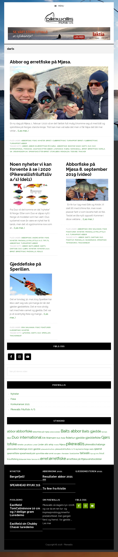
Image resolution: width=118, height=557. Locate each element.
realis (40, 257)
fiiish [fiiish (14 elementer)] (58, 443)
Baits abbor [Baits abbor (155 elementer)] (71, 436)
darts (84, 146)
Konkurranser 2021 (20, 409)
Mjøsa (67, 149)
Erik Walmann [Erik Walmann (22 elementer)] (49, 443)
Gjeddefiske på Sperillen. (28, 271)
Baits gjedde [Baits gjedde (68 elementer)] (91, 436)
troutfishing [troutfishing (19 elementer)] (13, 464)
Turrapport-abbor (18, 143)
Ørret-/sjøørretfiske (56, 141)
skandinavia (90, 245)
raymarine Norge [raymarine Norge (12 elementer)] (82, 454)
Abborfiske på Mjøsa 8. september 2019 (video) (85, 171)
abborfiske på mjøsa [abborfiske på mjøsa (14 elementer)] (41, 437)
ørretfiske (93, 149)
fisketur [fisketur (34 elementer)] (70, 442)
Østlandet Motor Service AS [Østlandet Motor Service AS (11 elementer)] (29, 464)
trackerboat (84, 248)
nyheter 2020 (43, 254)
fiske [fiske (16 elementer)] (63, 443)
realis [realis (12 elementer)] (91, 454)
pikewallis (31, 257)
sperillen (46, 338)
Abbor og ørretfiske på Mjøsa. (45, 62)
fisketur (70, 245)
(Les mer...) (23, 130)
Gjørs (25, 254)
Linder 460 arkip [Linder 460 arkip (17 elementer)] (45, 449)
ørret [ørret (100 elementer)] (44, 464)
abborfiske (62, 146)
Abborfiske (26, 141)
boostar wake (74, 146)
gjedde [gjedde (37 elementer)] (80, 442)
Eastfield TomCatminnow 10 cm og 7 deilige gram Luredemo (25, 515)
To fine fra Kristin (54, 493)
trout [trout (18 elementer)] (101, 458)
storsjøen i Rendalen (60, 152)
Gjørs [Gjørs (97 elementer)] (105, 442)
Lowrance (58, 149)
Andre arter (38, 243)
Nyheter (41, 141)
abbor (25, 146)
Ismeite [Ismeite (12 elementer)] (20, 450)
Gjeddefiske (15, 335)
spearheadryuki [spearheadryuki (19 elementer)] (27, 458)
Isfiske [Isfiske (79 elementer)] (12, 449)
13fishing (26, 338)
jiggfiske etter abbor (43, 149)
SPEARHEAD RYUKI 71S (25, 490)
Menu (61, 6)
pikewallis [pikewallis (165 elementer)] (75, 448)
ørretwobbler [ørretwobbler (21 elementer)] (95, 464)
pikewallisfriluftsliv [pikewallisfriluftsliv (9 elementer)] (48, 454)
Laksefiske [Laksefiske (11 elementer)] (28, 450)
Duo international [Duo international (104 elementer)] (26, 442)
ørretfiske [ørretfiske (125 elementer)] (57, 463)
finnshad (28, 149)
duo (89, 146)
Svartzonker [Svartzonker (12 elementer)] (74, 458)
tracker (82, 152)
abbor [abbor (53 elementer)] (11, 436)
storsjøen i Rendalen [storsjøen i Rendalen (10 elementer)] (61, 459)
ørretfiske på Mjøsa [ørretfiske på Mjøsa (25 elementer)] (77, 464)
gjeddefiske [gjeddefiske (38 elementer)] (93, 442)
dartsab (13, 254)
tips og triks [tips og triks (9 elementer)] (94, 458)
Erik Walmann (95, 234)
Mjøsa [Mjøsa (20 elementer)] (62, 449)
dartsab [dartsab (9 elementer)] (104, 437)
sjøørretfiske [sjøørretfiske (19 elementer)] (13, 458)
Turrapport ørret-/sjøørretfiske (82, 141)
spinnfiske (101, 245)
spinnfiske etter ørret (39, 152)
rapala (102, 149)
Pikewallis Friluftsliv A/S (30, 246)
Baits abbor (34, 251)
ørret (84, 149)
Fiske (34, 141)
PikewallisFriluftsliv (59, 18)
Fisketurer (71, 237)
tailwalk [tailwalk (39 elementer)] (85, 458)
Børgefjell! (17, 481)
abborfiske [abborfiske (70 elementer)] (24, 436)
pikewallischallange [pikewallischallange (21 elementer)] (95, 449)
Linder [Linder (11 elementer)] (35, 450)
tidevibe (74, 152)
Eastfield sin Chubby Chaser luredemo (23, 530)
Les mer (47, 528)
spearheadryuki (20, 152)
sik (11, 152)
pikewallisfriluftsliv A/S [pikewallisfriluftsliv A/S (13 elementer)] (65, 454)
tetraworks (71, 248)
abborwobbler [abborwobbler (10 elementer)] (55, 437)
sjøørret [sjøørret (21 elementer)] (98, 454)
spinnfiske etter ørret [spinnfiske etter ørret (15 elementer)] (44, 458)
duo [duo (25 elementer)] (9, 442)
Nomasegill (75, 149)
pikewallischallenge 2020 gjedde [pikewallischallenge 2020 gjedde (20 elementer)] (23, 454)
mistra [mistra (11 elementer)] (56, 450)
